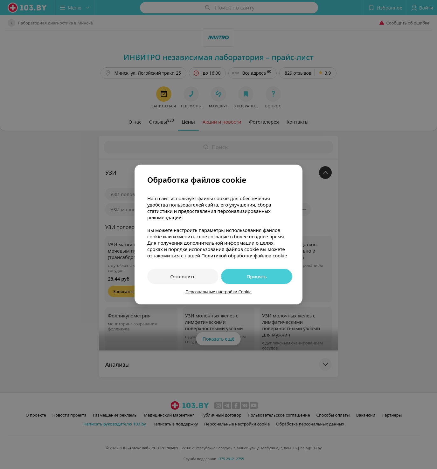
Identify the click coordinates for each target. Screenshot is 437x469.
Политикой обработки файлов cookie (244, 255)
